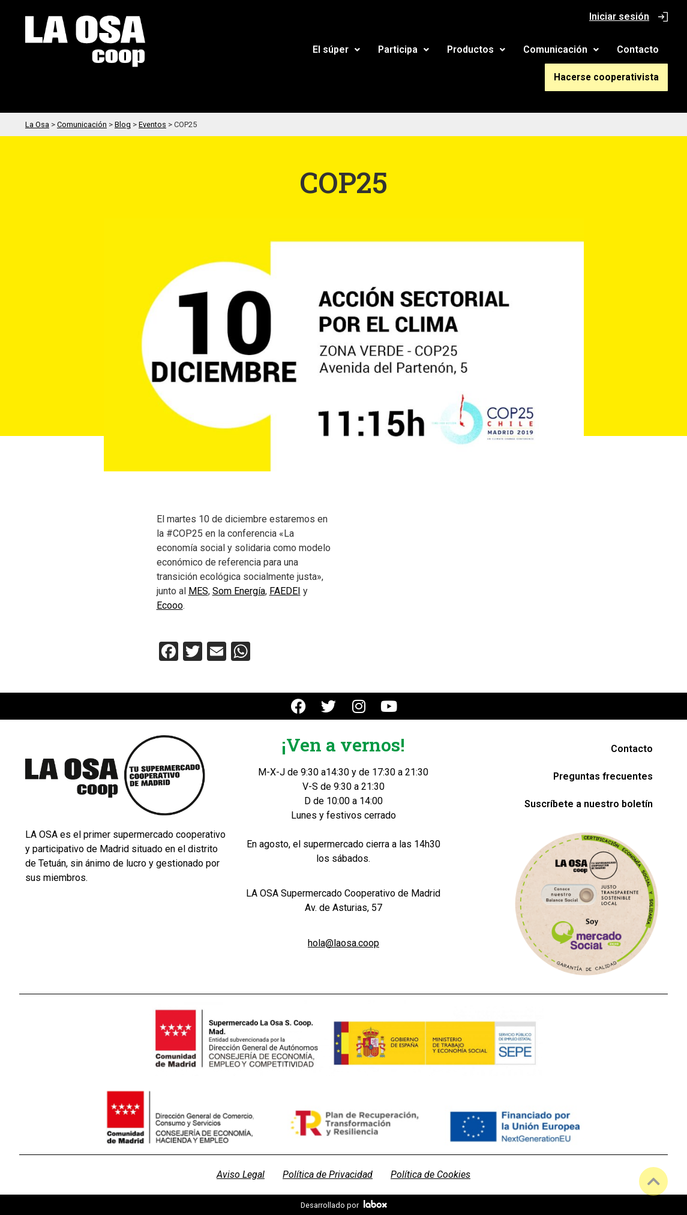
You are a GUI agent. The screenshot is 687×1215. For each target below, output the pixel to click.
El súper (336, 49)
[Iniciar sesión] (663, 17)
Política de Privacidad (328, 1174)
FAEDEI (285, 590)
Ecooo (170, 604)
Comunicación (561, 49)
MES (198, 590)
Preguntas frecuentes (603, 775)
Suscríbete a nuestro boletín (588, 803)
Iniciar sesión (619, 16)
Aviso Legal (241, 1174)
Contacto (638, 49)
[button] (336, 50)
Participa (403, 49)
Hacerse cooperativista (609, 76)
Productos (476, 49)
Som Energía (238, 590)
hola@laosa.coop (343, 942)
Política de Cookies (430, 1174)
